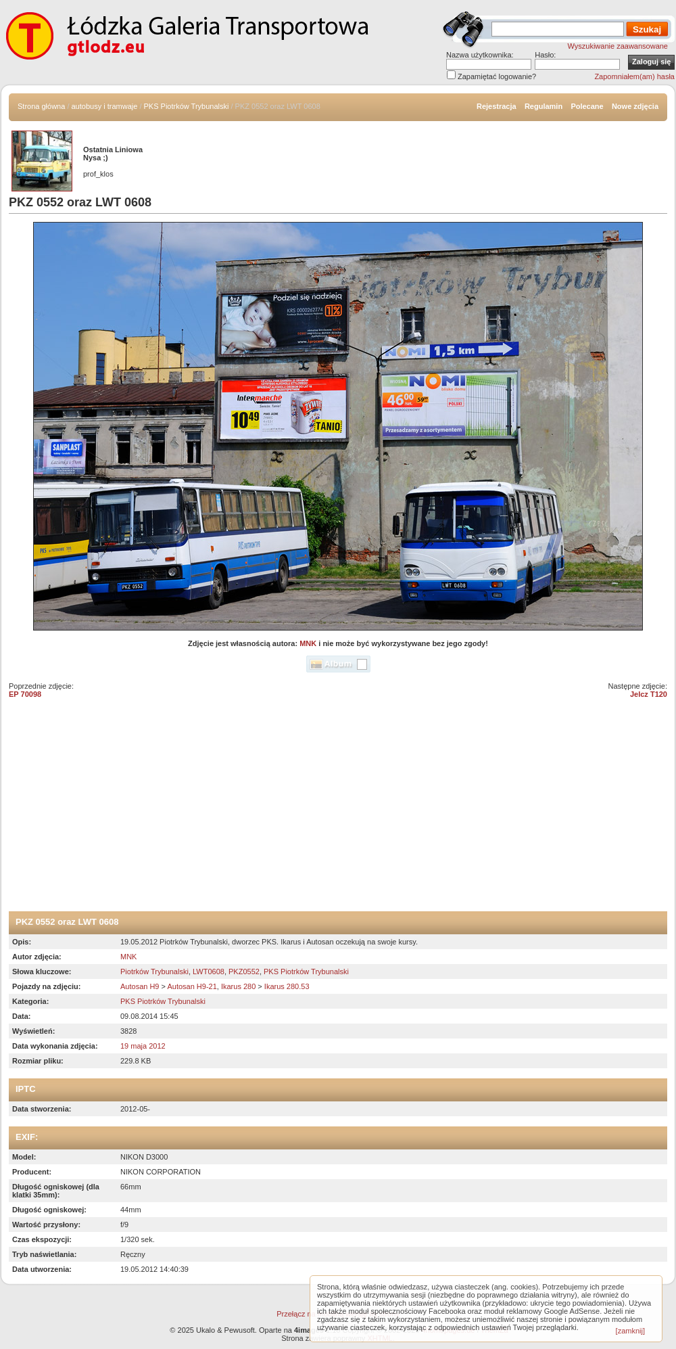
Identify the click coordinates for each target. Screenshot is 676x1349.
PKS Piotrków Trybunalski (186, 106)
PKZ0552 (244, 971)
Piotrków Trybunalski (154, 971)
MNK (307, 643)
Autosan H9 (139, 986)
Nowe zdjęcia (635, 106)
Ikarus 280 (238, 986)
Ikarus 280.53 (287, 986)
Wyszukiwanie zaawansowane (618, 46)
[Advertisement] (338, 810)
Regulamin (543, 106)
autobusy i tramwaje (105, 106)
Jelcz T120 (648, 694)
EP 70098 (25, 694)
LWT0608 (208, 971)
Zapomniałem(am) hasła (634, 76)
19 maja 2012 (143, 1046)
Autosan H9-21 (191, 986)
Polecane (587, 106)
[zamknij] (630, 1331)
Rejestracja (496, 106)
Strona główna (41, 106)
